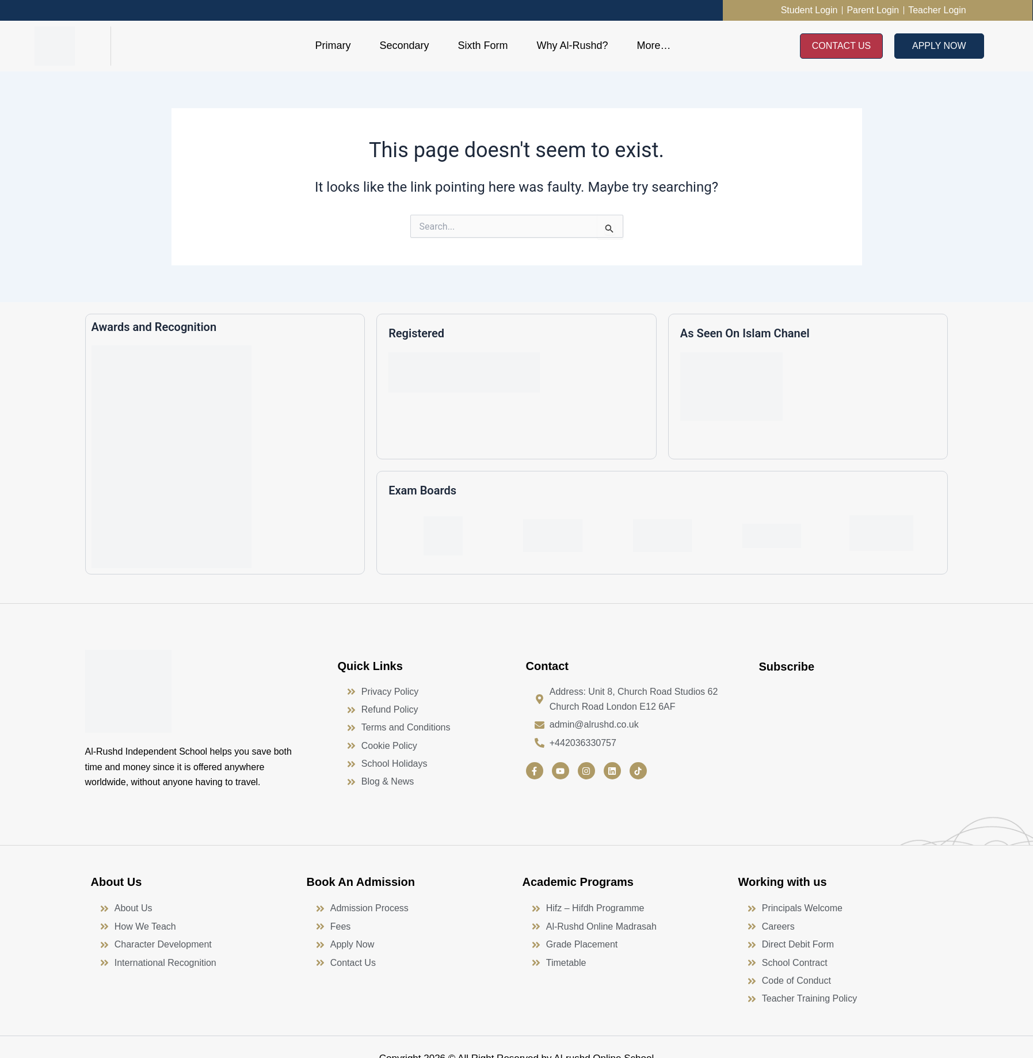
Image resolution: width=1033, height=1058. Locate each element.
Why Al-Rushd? (572, 45)
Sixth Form (483, 45)
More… (654, 45)
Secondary (404, 45)
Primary (332, 45)
